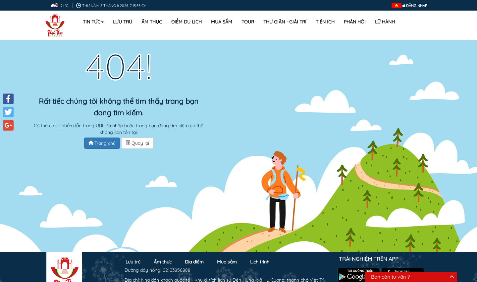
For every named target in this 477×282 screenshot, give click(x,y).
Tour (247, 22)
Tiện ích (325, 22)
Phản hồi (355, 22)
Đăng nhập (416, 5)
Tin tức (93, 22)
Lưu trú (122, 22)
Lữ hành (385, 22)
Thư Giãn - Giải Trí (284, 22)
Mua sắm (221, 22)
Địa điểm (194, 262)
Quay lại (137, 143)
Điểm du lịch (186, 22)
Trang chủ (102, 143)
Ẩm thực (151, 22)
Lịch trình (259, 262)
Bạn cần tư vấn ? (390, 277)
